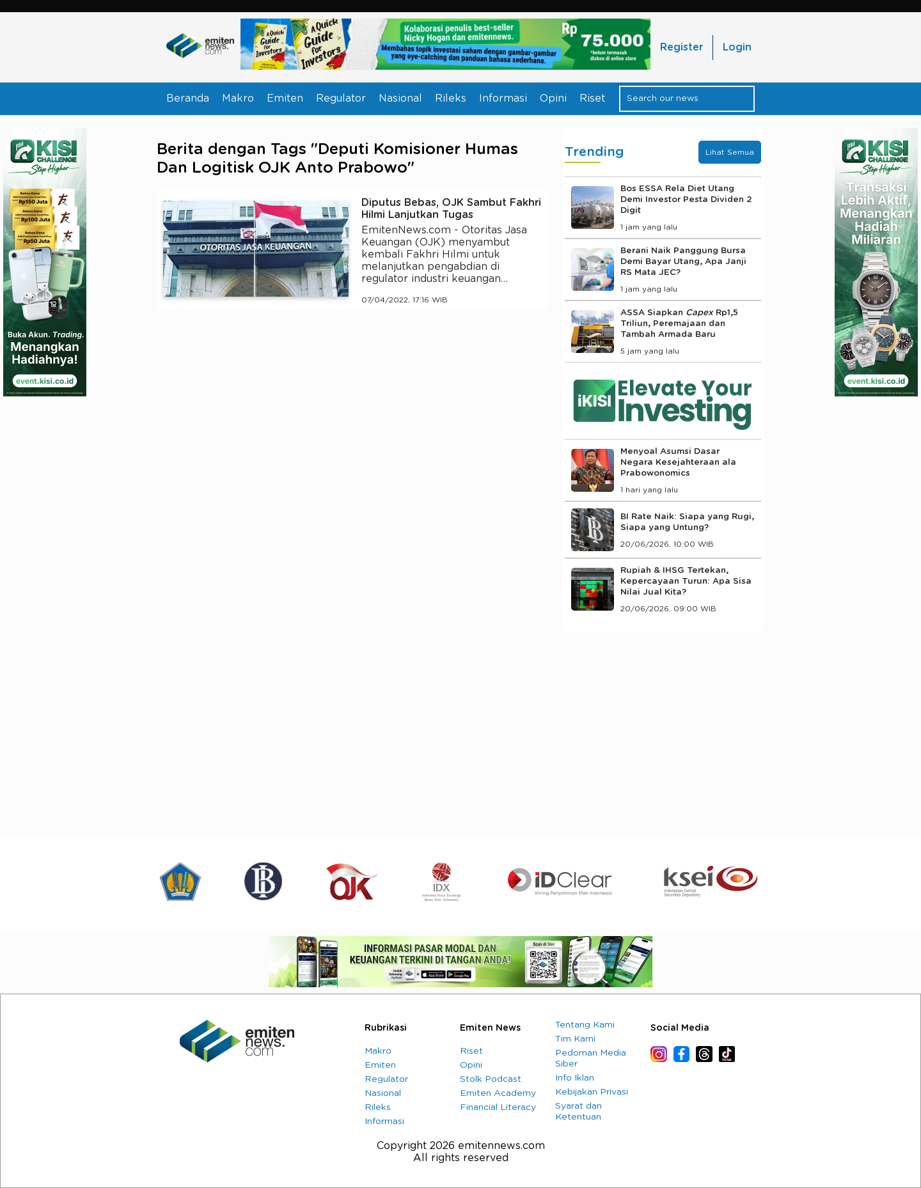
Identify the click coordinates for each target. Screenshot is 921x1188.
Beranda (187, 98)
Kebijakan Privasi (591, 1092)
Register (681, 47)
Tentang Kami (585, 1024)
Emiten (285, 98)
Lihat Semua (729, 152)
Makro (238, 98)
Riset (592, 98)
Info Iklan (574, 1078)
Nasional (400, 98)
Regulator (341, 98)
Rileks (450, 98)
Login (737, 47)
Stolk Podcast (490, 1079)
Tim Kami (575, 1039)
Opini (553, 98)
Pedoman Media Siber (590, 1058)
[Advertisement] (353, 438)
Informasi (503, 98)
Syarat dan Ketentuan (578, 1112)
